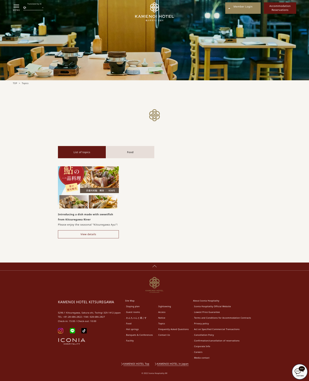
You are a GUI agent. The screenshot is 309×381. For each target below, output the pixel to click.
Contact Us (164, 335)
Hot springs (132, 329)
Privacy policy (201, 323)
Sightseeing (164, 306)
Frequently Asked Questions (173, 329)
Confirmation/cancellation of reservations (217, 340)
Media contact (201, 357)
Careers (198, 352)
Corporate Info (202, 346)
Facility (130, 340)
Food (130, 152)
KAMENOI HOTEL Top (136, 363)
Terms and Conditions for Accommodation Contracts (222, 317)
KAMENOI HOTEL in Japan (173, 363)
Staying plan (133, 306)
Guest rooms (133, 312)
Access (162, 312)
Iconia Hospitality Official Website (212, 306)
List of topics (82, 152)
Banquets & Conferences (139, 335)
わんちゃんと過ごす (136, 317)
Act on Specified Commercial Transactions (217, 329)
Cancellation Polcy (204, 335)
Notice (161, 317)
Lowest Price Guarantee (207, 312)
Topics (161, 323)
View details (88, 234)
